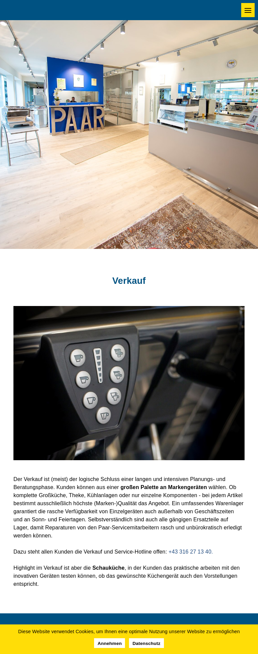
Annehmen (109, 643)
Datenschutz (146, 643)
